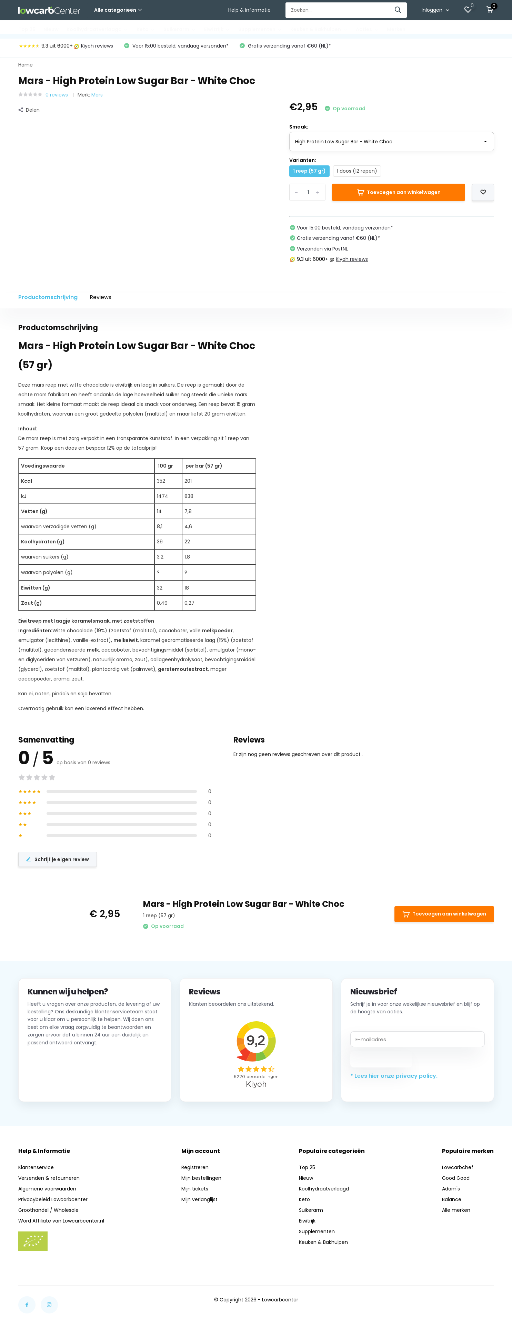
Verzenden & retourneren (49, 1180)
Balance (451, 1202)
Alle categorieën (118, 10)
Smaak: (298, 128)
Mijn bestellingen (201, 1180)
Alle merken (456, 1212)
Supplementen (260, 29)
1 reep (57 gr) (309, 173)
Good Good (456, 1180)
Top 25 (27, 29)
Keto (146, 29)
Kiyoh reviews (93, 47)
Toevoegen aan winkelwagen (399, 194)
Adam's (451, 1191)
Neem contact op (58, 1087)
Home (25, 66)
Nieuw (51, 29)
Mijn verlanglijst (199, 1202)
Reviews (100, 299)
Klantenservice (36, 1170)
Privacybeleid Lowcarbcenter (53, 1202)
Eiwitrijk (217, 29)
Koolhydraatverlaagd (98, 29)
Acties (367, 29)
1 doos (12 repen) (357, 173)
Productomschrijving (48, 299)
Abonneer (381, 1061)
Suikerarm (179, 29)
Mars (97, 96)
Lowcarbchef (457, 1170)
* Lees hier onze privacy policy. (394, 1079)
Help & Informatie (249, 10)
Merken (396, 29)
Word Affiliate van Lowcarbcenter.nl (61, 1223)
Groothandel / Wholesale (48, 1212)
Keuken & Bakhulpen (319, 29)
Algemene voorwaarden (47, 1191)
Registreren (195, 1170)
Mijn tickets (194, 1191)
